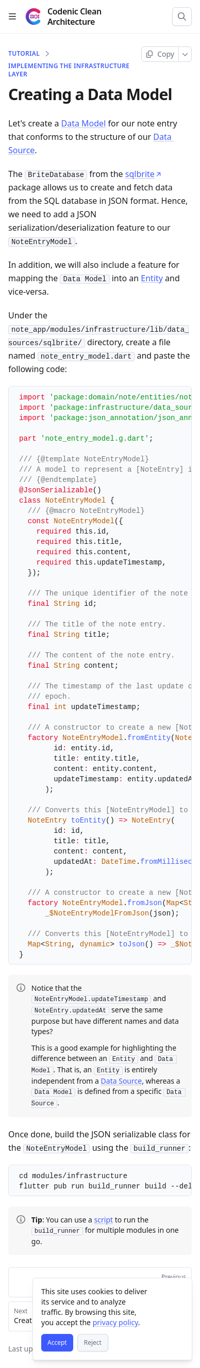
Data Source (121, 1079)
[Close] (179, 1290)
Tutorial (24, 54)
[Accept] (57, 1342)
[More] (185, 54)
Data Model (83, 123)
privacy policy (115, 1322)
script (103, 1217)
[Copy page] (160, 54)
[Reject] (92, 1342)
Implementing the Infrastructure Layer (68, 70)
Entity (152, 278)
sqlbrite (143, 174)
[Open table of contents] (12, 16)
